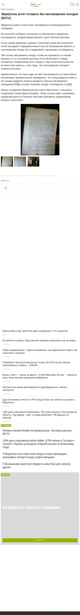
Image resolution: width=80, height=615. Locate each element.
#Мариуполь (5, 181)
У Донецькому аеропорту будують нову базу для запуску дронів (36, 465)
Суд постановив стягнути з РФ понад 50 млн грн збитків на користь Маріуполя (38, 401)
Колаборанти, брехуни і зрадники (31, 507)
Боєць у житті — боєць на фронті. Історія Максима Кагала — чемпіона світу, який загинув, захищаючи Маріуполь (39, 376)
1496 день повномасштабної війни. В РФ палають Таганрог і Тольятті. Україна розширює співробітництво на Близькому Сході (38, 444)
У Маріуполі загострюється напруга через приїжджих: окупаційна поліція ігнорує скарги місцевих (35, 455)
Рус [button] (72, 4)
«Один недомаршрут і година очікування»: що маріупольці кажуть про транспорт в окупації (40, 351)
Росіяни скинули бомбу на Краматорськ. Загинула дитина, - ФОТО (38, 432)
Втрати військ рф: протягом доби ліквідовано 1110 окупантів (35, 330)
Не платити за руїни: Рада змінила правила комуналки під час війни (39, 340)
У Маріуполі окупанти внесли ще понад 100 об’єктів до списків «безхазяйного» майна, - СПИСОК (36, 364)
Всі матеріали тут (40, 540)
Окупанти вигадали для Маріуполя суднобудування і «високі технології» (34, 389)
